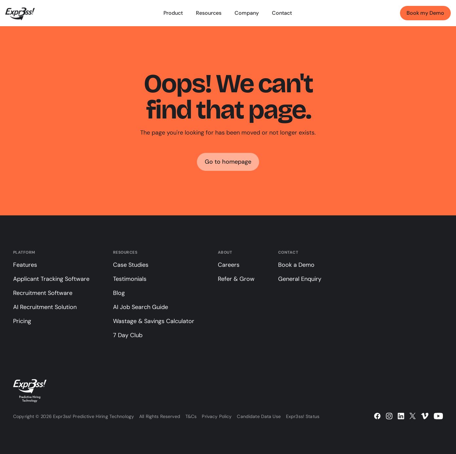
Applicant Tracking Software (51, 279)
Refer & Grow (236, 279)
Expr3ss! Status (302, 416)
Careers (228, 265)
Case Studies (130, 265)
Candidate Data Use (259, 416)
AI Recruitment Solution (45, 307)
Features (25, 265)
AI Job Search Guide (140, 307)
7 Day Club (127, 335)
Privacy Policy (217, 416)
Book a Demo (296, 265)
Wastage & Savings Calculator (153, 321)
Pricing (22, 321)
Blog (119, 293)
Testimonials (129, 279)
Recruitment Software (42, 293)
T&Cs (191, 416)
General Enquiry (299, 279)
